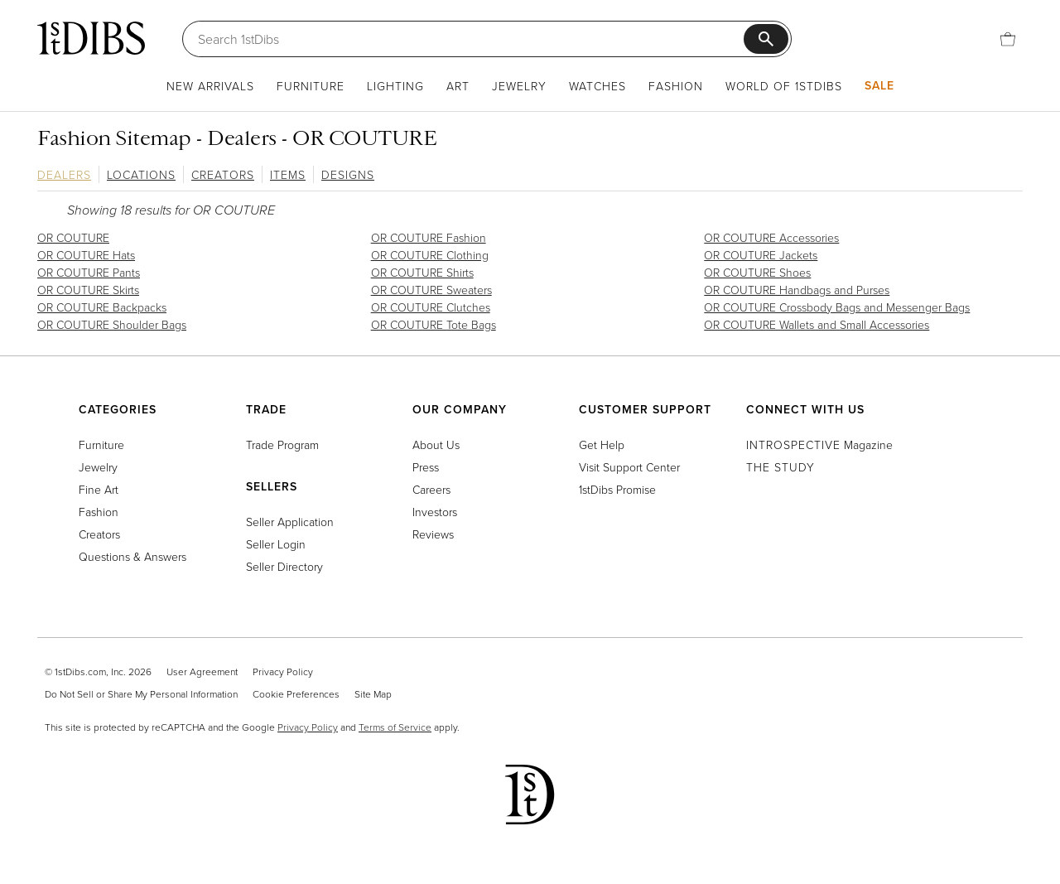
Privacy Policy (283, 671)
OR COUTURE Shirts (422, 272)
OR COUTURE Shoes (757, 272)
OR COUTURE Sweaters (431, 289)
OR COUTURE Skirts (88, 289)
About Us (436, 444)
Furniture (310, 86)
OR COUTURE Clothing (430, 255)
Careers (431, 489)
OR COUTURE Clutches (430, 307)
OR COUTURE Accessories (771, 237)
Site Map (373, 694)
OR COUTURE (73, 237)
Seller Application (290, 521)
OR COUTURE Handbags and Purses (796, 289)
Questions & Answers (132, 556)
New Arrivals (210, 86)
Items (288, 174)
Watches (597, 86)
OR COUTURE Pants (88, 272)
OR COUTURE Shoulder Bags (111, 324)
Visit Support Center (629, 467)
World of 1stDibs (783, 86)
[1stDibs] (91, 38)
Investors (434, 511)
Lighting (395, 86)
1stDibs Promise (617, 489)
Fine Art (98, 489)
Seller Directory (284, 566)
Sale (879, 85)
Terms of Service (395, 727)
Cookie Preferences (296, 694)
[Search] (471, 39)
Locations (141, 174)
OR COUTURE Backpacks (101, 307)
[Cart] (1007, 38)
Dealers (64, 174)
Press (425, 467)
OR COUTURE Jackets (760, 255)
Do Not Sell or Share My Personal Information (141, 694)
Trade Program (282, 444)
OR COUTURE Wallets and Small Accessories (816, 324)
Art (458, 86)
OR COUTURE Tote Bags (433, 324)
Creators (222, 174)
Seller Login (276, 544)
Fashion (675, 86)
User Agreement (202, 671)
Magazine (819, 444)
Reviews (433, 534)
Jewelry (519, 86)
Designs (347, 174)
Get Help (601, 444)
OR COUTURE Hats (86, 255)
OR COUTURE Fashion (428, 237)
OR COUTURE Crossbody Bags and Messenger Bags (837, 307)
